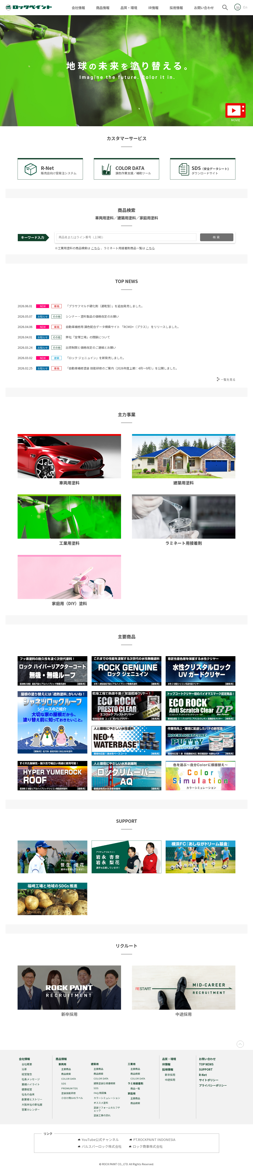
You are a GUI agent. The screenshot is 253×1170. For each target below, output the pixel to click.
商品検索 (66, 1074)
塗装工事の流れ (102, 1115)
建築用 (95, 1064)
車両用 (62, 1064)
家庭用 (131, 1093)
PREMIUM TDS (69, 1088)
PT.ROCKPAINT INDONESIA (154, 1139)
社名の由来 (28, 1094)
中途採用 (170, 1080)
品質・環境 (128, 7)
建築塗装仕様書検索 (104, 1083)
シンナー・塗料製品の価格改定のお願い (92, 316)
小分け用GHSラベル (72, 1098)
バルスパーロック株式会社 (102, 1146)
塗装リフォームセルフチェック (107, 1109)
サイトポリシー (208, 1080)
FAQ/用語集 (100, 1093)
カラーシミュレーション (107, 1098)
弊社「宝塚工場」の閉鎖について (88, 337)
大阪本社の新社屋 (32, 1104)
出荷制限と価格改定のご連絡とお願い (91, 347)
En (245, 7)
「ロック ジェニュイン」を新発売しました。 (96, 358)
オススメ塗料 (101, 1102)
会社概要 (27, 1064)
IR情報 (153, 7)
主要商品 (66, 1069)
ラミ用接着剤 (135, 1083)
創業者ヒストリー (32, 1099)
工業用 (131, 1064)
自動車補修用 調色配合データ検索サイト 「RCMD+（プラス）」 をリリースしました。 (123, 326)
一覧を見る (228, 379)
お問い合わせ (204, 7)
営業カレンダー (31, 1109)
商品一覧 (135, 1088)
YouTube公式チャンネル (102, 1139)
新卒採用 (170, 1075)
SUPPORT (206, 1069)
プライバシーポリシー (213, 1085)
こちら (95, 248)
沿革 (24, 1069)
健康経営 (27, 1089)
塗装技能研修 (68, 1093)
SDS (63, 1083)
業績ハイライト (31, 1084)
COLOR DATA (68, 1078)
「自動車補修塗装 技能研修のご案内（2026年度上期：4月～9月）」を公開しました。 (122, 368)
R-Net (203, 1075)
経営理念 (27, 1074)
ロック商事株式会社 (148, 1146)
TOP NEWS (206, 1064)
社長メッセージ (31, 1079)
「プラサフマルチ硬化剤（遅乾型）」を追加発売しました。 (105, 306)
